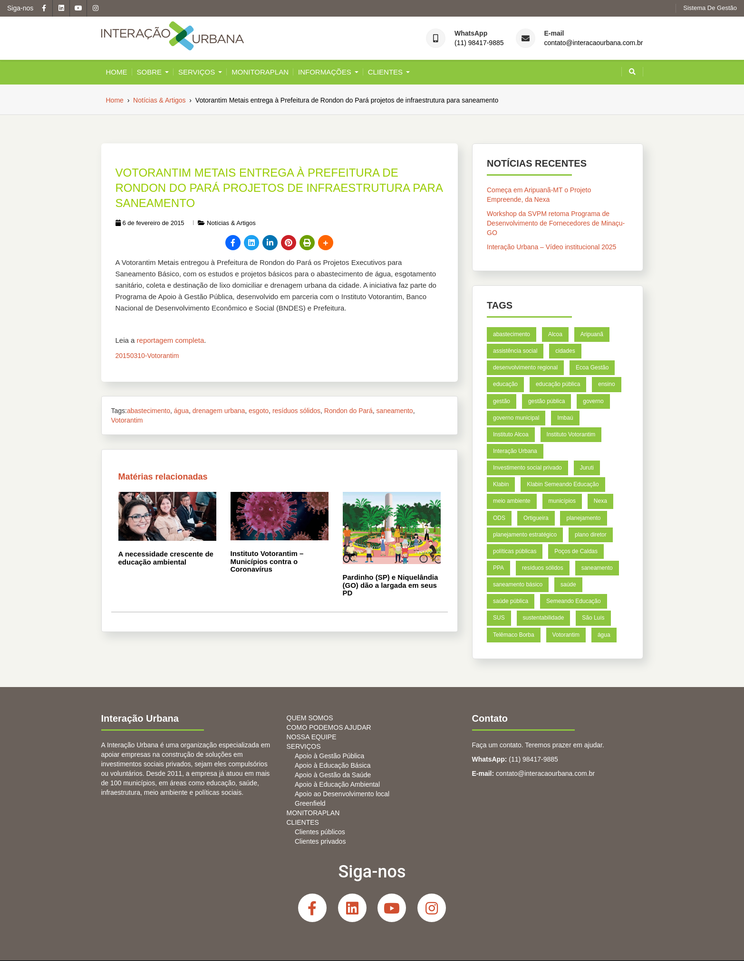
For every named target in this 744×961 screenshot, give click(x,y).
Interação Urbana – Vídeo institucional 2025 (551, 247)
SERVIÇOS (196, 72)
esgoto (259, 411)
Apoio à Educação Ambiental (337, 784)
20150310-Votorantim (147, 355)
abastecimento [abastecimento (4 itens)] (511, 334)
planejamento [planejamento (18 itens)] (583, 517)
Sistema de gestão (710, 7)
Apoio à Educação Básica (333, 765)
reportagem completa (170, 340)
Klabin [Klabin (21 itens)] (501, 484)
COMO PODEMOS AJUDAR (329, 727)
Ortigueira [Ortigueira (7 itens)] (535, 517)
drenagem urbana (219, 411)
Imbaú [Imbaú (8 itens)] (565, 418)
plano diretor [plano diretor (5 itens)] (590, 534)
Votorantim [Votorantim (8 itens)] (565, 634)
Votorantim (127, 420)
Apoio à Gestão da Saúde (333, 775)
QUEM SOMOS (310, 718)
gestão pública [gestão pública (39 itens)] (546, 400)
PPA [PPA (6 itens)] (498, 568)
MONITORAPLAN (260, 72)
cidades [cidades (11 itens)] (565, 351)
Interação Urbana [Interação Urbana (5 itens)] (515, 451)
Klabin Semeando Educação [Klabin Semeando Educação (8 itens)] (563, 484)
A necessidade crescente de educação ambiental (165, 558)
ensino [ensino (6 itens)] (606, 384)
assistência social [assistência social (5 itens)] (515, 351)
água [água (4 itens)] (603, 634)
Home (116, 72)
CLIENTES (385, 72)
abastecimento (148, 411)
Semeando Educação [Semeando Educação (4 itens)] (573, 601)
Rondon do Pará (348, 411)
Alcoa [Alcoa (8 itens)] (555, 334)
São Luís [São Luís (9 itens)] (593, 617)
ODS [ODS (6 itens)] (499, 517)
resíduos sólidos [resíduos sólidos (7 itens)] (542, 568)
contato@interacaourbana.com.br (593, 43)
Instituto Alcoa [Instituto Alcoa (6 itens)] (511, 434)
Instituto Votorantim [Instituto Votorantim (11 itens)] (570, 434)
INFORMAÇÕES (324, 72)
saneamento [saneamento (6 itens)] (596, 568)
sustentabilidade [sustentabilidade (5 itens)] (543, 617)
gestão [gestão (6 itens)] (501, 400)
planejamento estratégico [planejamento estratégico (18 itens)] (525, 534)
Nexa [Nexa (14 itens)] (600, 501)
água (181, 411)
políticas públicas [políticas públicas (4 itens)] (514, 551)
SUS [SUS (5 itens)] (499, 617)
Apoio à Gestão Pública (329, 756)
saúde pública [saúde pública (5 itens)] (510, 601)
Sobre (149, 72)
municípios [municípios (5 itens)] (561, 501)
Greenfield (310, 803)
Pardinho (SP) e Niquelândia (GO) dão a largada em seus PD (390, 585)
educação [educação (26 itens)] (505, 384)
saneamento (395, 411)
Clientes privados (320, 841)
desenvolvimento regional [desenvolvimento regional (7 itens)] (525, 367)
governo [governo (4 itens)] (593, 400)
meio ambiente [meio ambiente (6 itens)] (512, 501)
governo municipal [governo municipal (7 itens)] (516, 418)
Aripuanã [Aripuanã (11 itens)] (591, 334)
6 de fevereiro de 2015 (150, 222)
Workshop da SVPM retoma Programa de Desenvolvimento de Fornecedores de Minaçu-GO (556, 223)
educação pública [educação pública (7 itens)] (557, 384)
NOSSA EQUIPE (312, 737)
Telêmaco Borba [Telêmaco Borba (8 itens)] (513, 634)
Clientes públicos (320, 832)
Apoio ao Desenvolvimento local (342, 794)
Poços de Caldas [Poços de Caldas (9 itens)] (576, 551)
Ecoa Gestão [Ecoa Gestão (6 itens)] (591, 367)
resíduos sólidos (296, 411)
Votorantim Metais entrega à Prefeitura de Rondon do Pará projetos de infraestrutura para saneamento (279, 187)
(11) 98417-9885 (479, 43)
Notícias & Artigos (231, 222)
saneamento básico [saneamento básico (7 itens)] (517, 584)
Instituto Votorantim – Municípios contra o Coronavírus (267, 561)
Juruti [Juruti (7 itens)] (586, 467)
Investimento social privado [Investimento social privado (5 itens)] (527, 467)
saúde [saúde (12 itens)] (568, 584)
